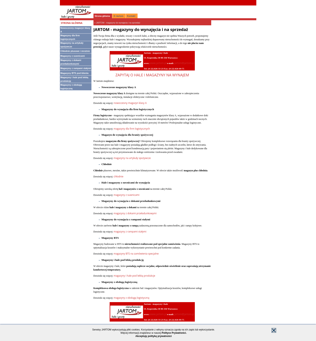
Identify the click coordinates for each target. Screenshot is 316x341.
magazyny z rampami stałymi (130, 231)
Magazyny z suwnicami (72, 56)
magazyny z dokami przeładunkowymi (135, 213)
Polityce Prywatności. (174, 332)
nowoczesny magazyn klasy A (130, 103)
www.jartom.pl (158, 63)
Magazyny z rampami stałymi (75, 68)
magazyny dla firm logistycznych (132, 128)
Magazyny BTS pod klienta (74, 73)
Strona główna (102, 16)
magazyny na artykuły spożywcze (132, 158)
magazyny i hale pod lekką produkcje (134, 275)
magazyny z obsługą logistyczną (131, 297)
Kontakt (131, 16)
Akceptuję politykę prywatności (153, 336)
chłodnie (118, 176)
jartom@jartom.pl (184, 63)
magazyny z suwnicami (126, 195)
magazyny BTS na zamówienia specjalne (136, 253)
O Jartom (118, 16)
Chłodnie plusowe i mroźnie (75, 51)
